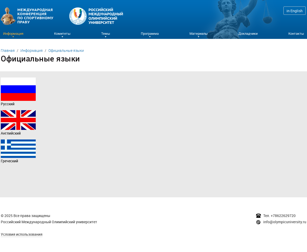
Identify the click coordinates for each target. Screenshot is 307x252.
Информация (31, 50)
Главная (8, 50)
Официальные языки (66, 50)
